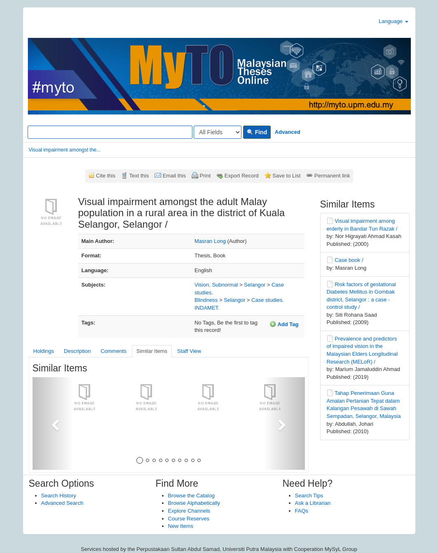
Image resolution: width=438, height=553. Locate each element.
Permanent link (332, 176)
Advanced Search (62, 503)
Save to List (286, 176)
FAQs (302, 511)
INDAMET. (207, 308)
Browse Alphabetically (194, 503)
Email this (174, 176)
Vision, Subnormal (216, 285)
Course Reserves (188, 519)
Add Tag (283, 324)
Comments (113, 351)
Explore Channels (189, 511)
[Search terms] (110, 132)
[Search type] (217, 132)
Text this (139, 176)
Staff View (189, 351)
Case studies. (267, 300)
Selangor (254, 285)
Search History (58, 495)
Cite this (105, 176)
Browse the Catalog (191, 495)
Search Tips (309, 495)
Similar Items (151, 351)
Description (77, 351)
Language (393, 21)
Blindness (206, 300)
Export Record (242, 176)
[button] (53, 423)
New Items (180, 526)
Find (257, 132)
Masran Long (210, 241)
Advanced (287, 132)
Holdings (43, 351)
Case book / (349, 260)
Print (205, 176)
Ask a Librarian (313, 503)
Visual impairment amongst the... (65, 150)
